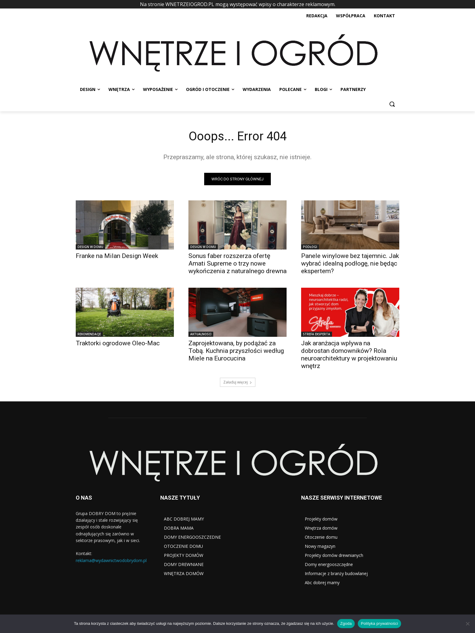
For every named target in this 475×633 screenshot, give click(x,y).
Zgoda (346, 623)
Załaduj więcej (237, 382)
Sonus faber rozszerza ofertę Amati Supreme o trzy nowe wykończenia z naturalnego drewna (237, 263)
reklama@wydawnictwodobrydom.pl (111, 560)
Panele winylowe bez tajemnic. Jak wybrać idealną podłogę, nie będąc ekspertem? (350, 263)
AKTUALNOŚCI (200, 334)
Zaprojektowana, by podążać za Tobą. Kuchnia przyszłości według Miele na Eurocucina (236, 351)
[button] (392, 104)
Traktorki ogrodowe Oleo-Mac (118, 343)
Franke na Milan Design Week (117, 256)
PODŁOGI (310, 247)
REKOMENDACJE (89, 334)
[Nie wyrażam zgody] (467, 624)
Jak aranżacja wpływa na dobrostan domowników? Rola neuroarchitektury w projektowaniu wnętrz (349, 355)
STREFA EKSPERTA (316, 334)
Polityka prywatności (379, 623)
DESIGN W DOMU (90, 247)
